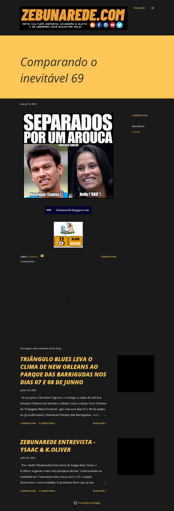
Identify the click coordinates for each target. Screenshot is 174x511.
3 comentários (47, 423)
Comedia (136, 132)
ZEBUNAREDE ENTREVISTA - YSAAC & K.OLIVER (57, 445)
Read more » (99, 423)
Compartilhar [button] (140, 115)
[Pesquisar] (139, 8)
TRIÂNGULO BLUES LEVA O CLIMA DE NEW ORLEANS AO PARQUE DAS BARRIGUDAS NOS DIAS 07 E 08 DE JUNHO (63, 370)
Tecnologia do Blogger (87, 502)
